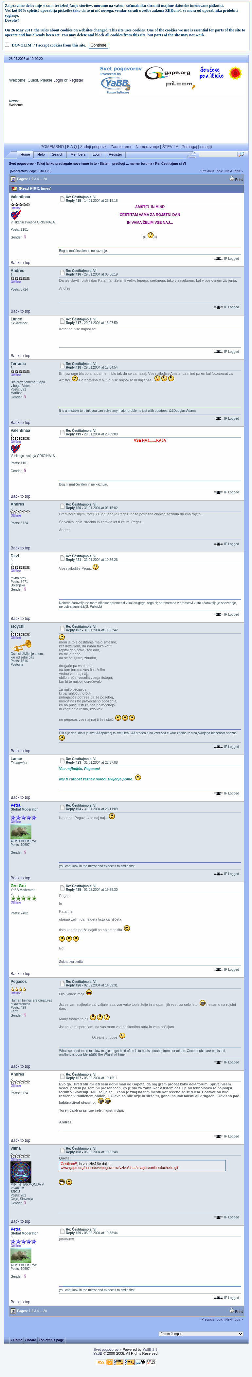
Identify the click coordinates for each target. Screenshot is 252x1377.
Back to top (20, 262)
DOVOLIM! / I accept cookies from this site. (49, 45)
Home (25, 154)
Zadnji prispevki (93, 146)
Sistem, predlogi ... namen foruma (126, 163)
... (41, 179)
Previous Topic (212, 171)
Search (58, 154)
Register (76, 80)
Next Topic (233, 171)
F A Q (72, 146)
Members (78, 154)
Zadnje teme (122, 146)
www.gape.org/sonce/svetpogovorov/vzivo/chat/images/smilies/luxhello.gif (119, 1168)
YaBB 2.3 (149, 1349)
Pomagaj (189, 146)
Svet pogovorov (21, 163)
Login (58, 80)
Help (41, 154)
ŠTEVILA (170, 146)
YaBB (97, 1353)
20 (45, 179)
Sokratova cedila (71, 962)
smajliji (206, 146)
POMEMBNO (52, 146)
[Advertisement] (126, 125)
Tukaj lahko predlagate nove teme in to (67, 163)
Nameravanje (147, 146)
